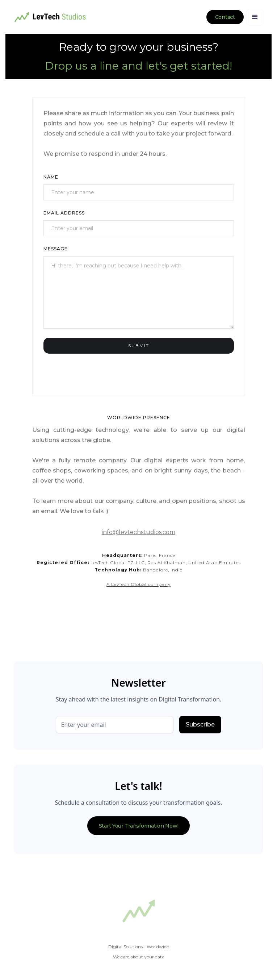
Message (55, 248)
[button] (255, 17)
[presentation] (98, 368)
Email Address (64, 213)
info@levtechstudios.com (138, 532)
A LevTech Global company (138, 584)
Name (50, 177)
